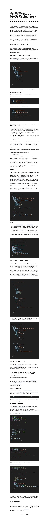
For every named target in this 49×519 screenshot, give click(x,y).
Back (11, 9)
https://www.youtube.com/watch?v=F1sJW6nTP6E (19, 44)
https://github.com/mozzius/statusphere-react (18, 377)
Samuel (12, 19)
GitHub (27, 514)
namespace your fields (33, 133)
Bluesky (22, 514)
